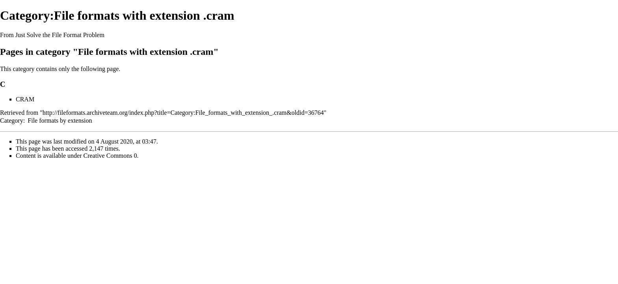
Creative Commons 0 (110, 155)
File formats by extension (60, 120)
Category (11, 120)
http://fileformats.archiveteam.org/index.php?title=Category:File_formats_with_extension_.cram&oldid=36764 (183, 112)
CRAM (25, 99)
